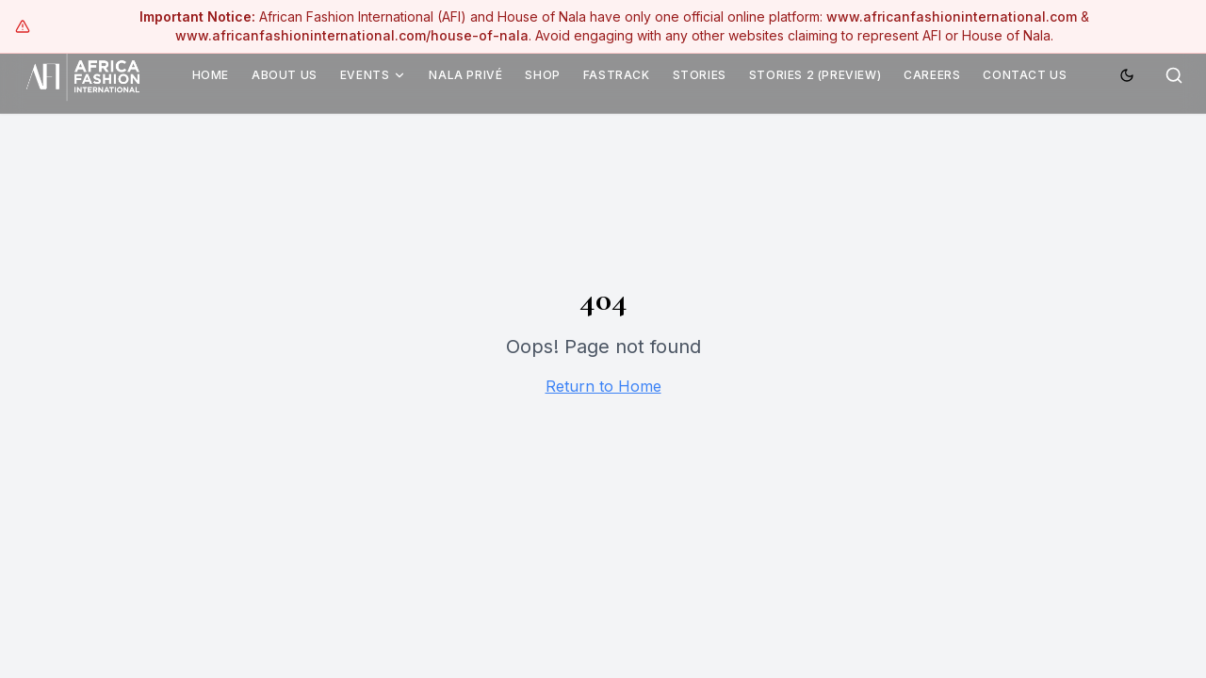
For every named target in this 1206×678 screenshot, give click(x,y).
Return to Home (603, 386)
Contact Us (1025, 75)
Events (373, 75)
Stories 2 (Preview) (815, 75)
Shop (542, 75)
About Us (285, 75)
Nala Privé (465, 75)
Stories (699, 75)
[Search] (1174, 75)
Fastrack (616, 75)
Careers (932, 75)
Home (210, 75)
